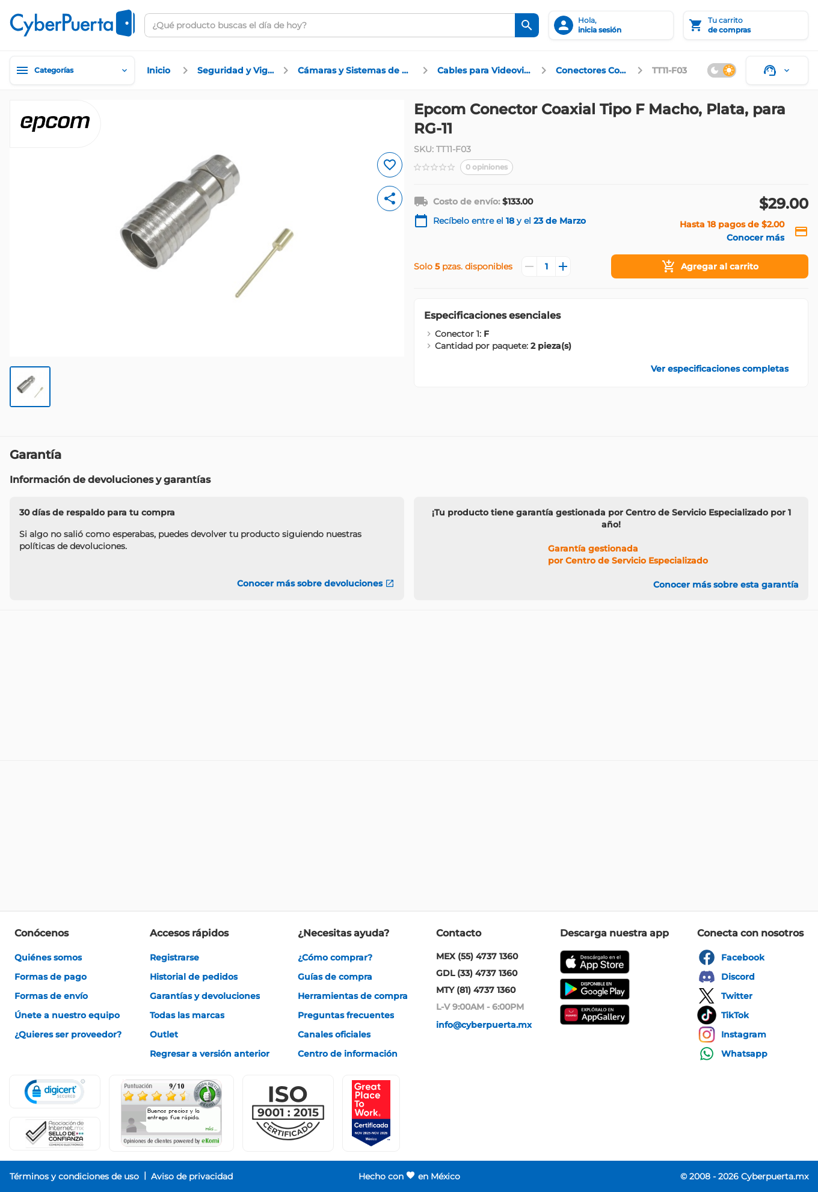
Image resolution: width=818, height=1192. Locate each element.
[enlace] (160, 70)
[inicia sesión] (611, 25)
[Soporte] (777, 70)
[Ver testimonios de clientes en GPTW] (371, 1113)
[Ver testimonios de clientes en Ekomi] (171, 1113)
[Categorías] (72, 70)
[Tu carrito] (745, 25)
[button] (288, 1113)
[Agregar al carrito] (709, 266)
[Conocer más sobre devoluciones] (316, 583)
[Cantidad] (546, 266)
